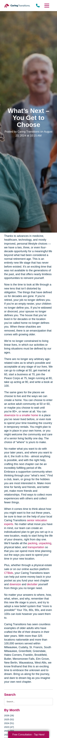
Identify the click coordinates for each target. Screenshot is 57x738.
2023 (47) (9, 727)
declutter (32, 584)
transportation (36, 547)
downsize (15, 584)
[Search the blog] (28, 701)
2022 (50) (9, 730)
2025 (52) (9, 719)
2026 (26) (9, 715)
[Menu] (46, 5)
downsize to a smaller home (21, 415)
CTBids (8, 572)
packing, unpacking (39, 543)
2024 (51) (9, 723)
